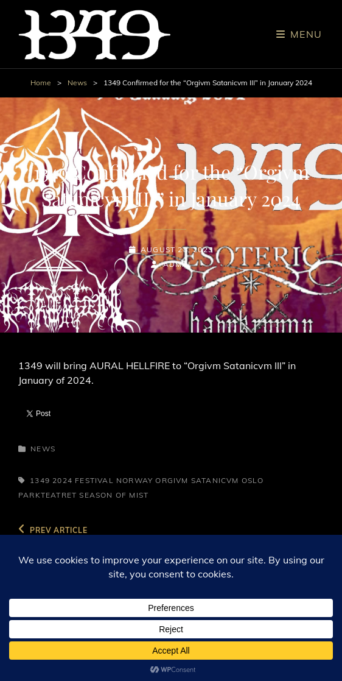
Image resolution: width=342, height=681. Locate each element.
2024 (62, 480)
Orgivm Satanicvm (197, 480)
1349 (40, 480)
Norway (134, 480)
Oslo (253, 480)
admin (177, 264)
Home (40, 82)
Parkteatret (47, 494)
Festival (94, 480)
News (77, 82)
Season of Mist (113, 494)
